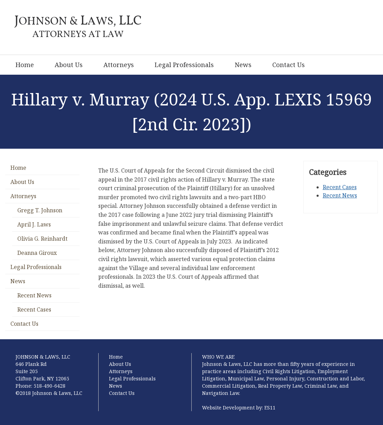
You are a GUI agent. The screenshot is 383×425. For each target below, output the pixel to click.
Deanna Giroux (37, 253)
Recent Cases (34, 309)
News (243, 65)
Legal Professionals (184, 65)
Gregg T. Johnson (39, 210)
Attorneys (118, 65)
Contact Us (288, 65)
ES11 (269, 407)
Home (25, 65)
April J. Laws (34, 224)
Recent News (34, 295)
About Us (69, 65)
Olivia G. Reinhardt (42, 238)
